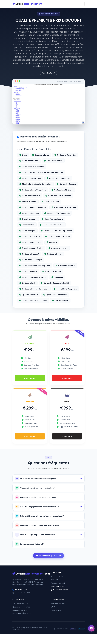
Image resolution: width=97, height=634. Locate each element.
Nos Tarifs (55, 580)
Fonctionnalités (57, 576)
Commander (29, 378)
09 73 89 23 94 (19, 590)
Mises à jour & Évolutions (21, 613)
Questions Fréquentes (21, 607)
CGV (53, 607)
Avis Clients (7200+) (20, 603)
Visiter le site (48, 73)
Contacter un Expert (20, 610)
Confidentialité (56, 610)
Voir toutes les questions (48, 556)
